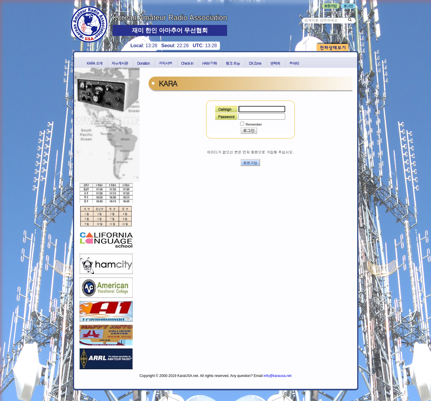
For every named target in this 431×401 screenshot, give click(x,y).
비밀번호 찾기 (342, 12)
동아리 (294, 63)
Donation (143, 63)
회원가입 (250, 162)
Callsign (224, 109)
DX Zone (255, 63)
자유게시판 (119, 63)
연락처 (275, 63)
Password (226, 116)
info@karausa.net (277, 376)
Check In (187, 63)
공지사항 (165, 63)
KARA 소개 (95, 63)
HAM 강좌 (209, 63)
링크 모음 (233, 63)
